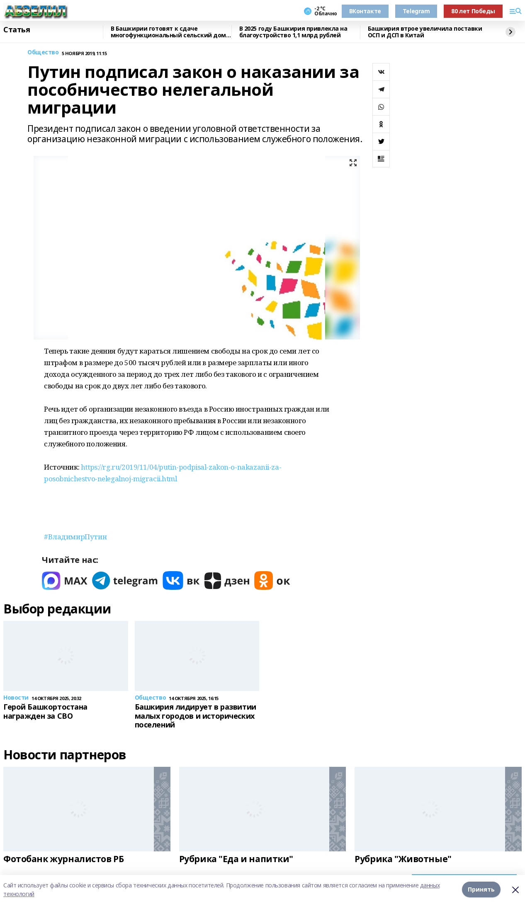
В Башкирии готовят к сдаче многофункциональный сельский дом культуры (168, 32)
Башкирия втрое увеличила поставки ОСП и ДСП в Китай (425, 32)
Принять (481, 889)
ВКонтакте (365, 11)
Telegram (416, 11)
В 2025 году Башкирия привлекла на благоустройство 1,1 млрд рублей (293, 32)
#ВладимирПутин (75, 536)
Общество (43, 52)
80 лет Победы (473, 11)
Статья (16, 29)
